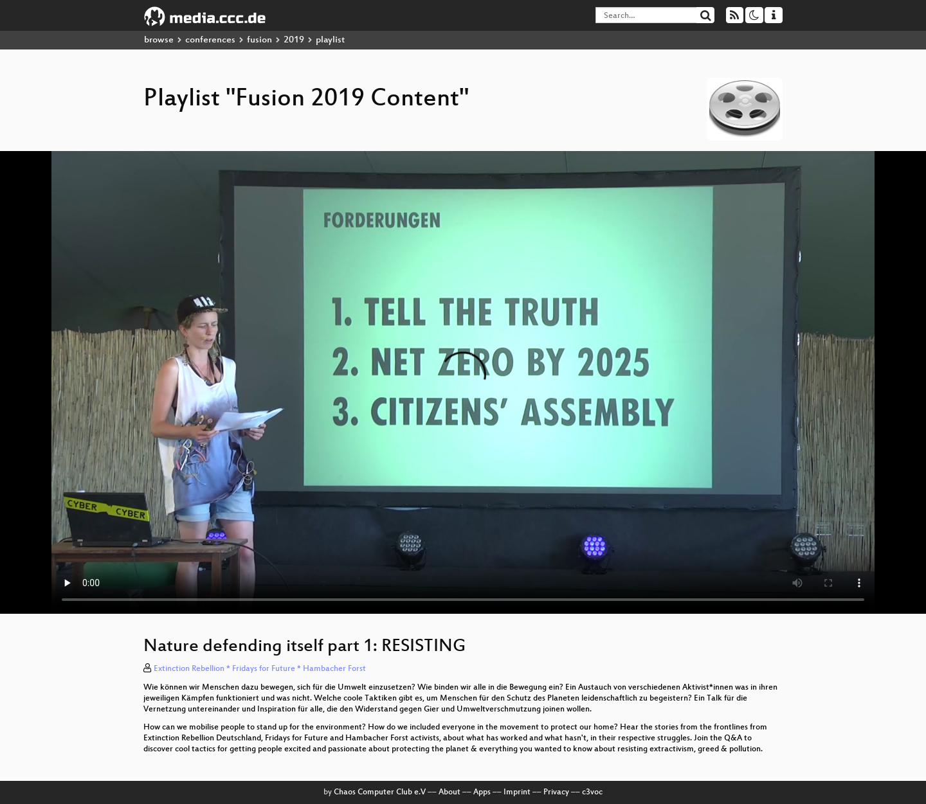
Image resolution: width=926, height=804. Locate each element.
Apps (482, 792)
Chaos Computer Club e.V (380, 792)
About (449, 792)
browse (159, 40)
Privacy (556, 792)
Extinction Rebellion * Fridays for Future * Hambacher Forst (260, 669)
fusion (259, 40)
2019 (294, 40)
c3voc (592, 792)
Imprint (517, 792)
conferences (210, 40)
